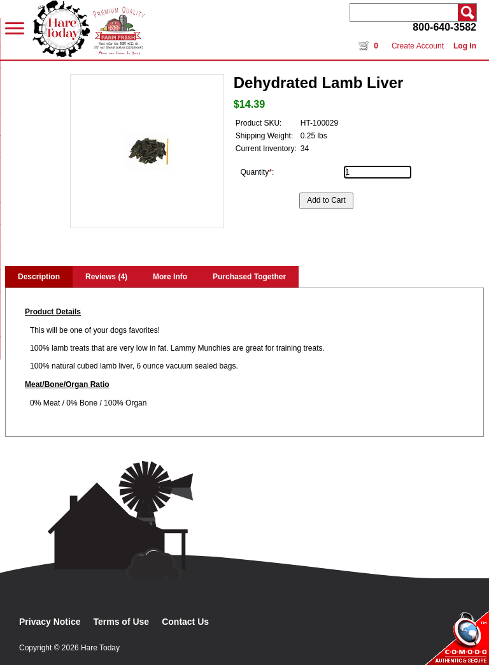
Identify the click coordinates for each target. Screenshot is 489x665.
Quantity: (257, 172)
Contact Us (185, 622)
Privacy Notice (50, 622)
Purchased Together (249, 276)
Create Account (418, 45)
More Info (170, 276)
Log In (464, 45)
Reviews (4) (106, 276)
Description (39, 276)
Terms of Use (122, 622)
